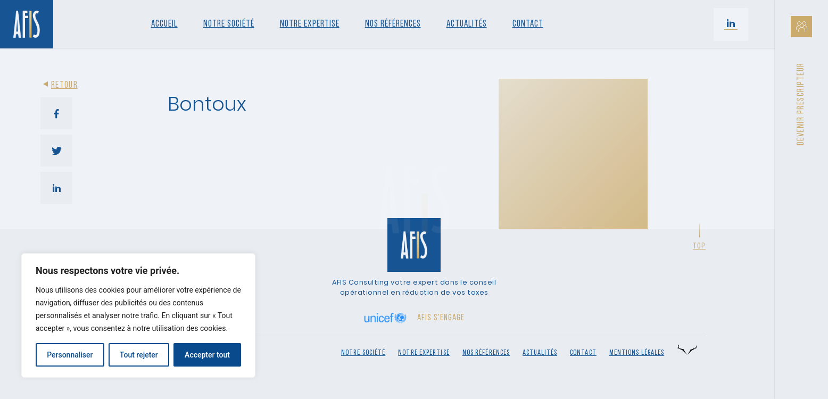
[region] (138, 315)
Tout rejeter (139, 355)
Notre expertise (424, 353)
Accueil (164, 24)
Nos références (393, 24)
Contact (527, 24)
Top (699, 246)
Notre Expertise (310, 24)
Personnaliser (70, 355)
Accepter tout (207, 355)
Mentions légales (637, 353)
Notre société (228, 24)
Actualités (466, 24)
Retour (59, 85)
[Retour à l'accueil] (26, 24)
